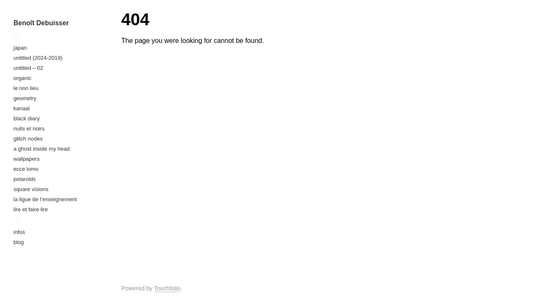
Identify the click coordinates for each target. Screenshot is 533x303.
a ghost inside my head (41, 149)
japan (20, 48)
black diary (26, 118)
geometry (24, 98)
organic (22, 78)
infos (19, 232)
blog (18, 242)
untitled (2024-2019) (37, 58)
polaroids (24, 179)
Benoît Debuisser (41, 23)
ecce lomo (25, 169)
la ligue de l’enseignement (45, 199)
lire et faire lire (30, 209)
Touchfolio (167, 288)
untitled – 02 (28, 68)
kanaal (21, 108)
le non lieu (25, 88)
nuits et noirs (29, 128)
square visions (30, 189)
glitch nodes (28, 139)
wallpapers (26, 159)
